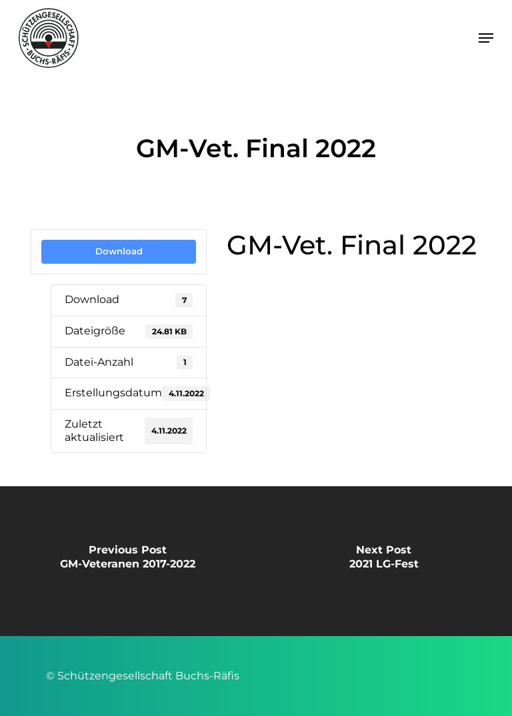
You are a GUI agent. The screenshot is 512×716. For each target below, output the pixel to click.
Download (119, 251)
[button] (486, 38)
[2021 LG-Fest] (384, 561)
